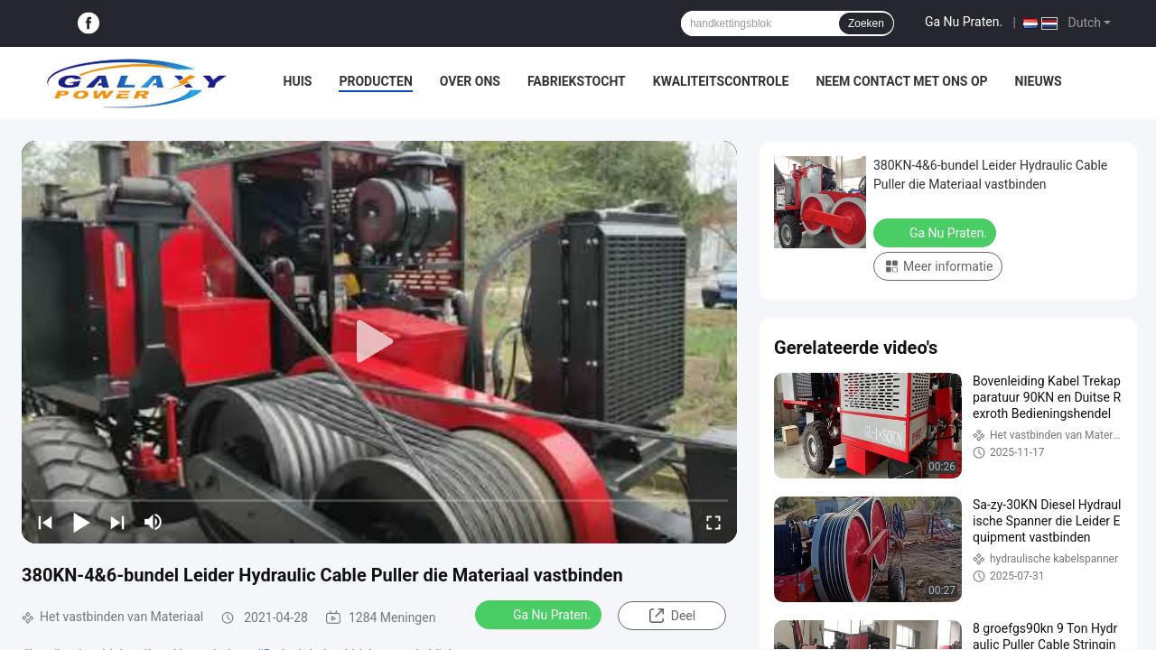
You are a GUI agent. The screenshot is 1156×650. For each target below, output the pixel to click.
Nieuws (1038, 81)
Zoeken (866, 23)
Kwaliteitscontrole (721, 81)
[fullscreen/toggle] (713, 521)
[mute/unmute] (153, 521)
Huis (298, 81)
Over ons (470, 81)
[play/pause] (81, 521)
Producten (375, 81)
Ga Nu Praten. (963, 21)
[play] (379, 342)
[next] (117, 521)
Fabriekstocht (576, 81)
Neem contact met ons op (901, 81)
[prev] (45, 521)
